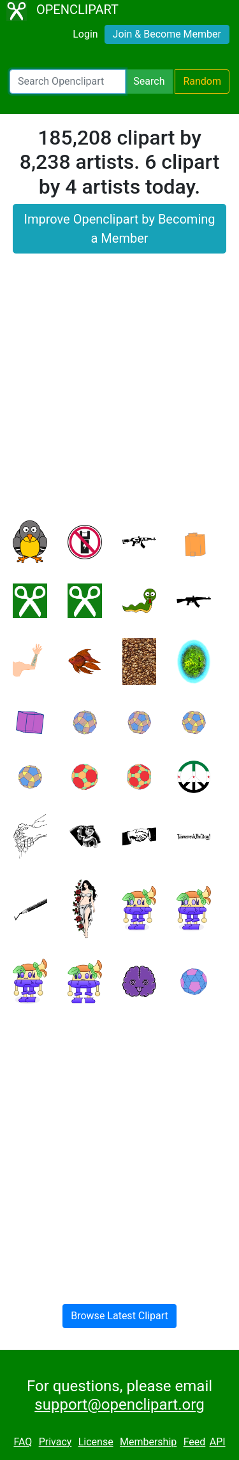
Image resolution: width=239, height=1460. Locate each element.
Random (202, 81)
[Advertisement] (119, 394)
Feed (195, 1442)
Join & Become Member (167, 34)
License (95, 1442)
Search (148, 81)
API (218, 1442)
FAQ (22, 1442)
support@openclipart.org (119, 1404)
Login (85, 34)
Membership (148, 1442)
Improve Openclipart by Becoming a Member (119, 228)
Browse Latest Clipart (119, 1316)
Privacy (55, 1442)
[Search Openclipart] (68, 81)
